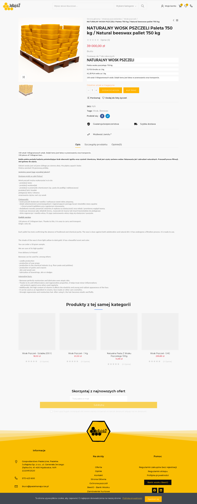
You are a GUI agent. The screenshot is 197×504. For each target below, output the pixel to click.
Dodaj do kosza (110, 90)
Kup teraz (131, 90)
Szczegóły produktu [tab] (96, 144)
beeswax (103, 111)
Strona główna (177, 20)
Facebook (102, 116)
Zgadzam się (153, 499)
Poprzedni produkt (174, 20)
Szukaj (142, 6)
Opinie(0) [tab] (116, 144)
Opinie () (105, 40)
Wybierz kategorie (125, 6)
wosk (95, 111)
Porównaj (95, 98)
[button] (157, 476)
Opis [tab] (77, 144)
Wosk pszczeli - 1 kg (78, 353)
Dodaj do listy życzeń (116, 98)
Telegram (107, 116)
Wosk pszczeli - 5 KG (160, 353)
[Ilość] (92, 90)
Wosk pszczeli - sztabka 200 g (37, 353)
